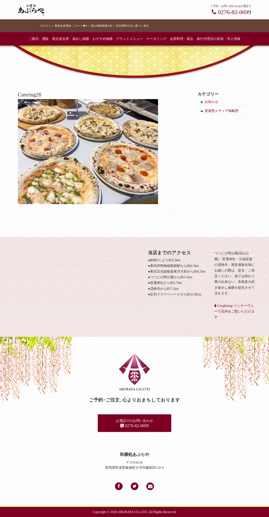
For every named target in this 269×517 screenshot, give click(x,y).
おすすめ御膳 (102, 39)
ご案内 (34, 39)
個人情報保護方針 (102, 25)
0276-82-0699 (231, 12)
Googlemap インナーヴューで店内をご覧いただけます (234, 311)
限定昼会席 (60, 39)
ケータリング (156, 39)
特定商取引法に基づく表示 (132, 25)
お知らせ (211, 102)
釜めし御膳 (80, 39)
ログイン (45, 25)
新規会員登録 (63, 25)
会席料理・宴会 (181, 39)
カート (81, 25)
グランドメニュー (129, 39)
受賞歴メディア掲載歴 (221, 111)
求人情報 (233, 39)
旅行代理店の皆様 (210, 39)
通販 (45, 39)
